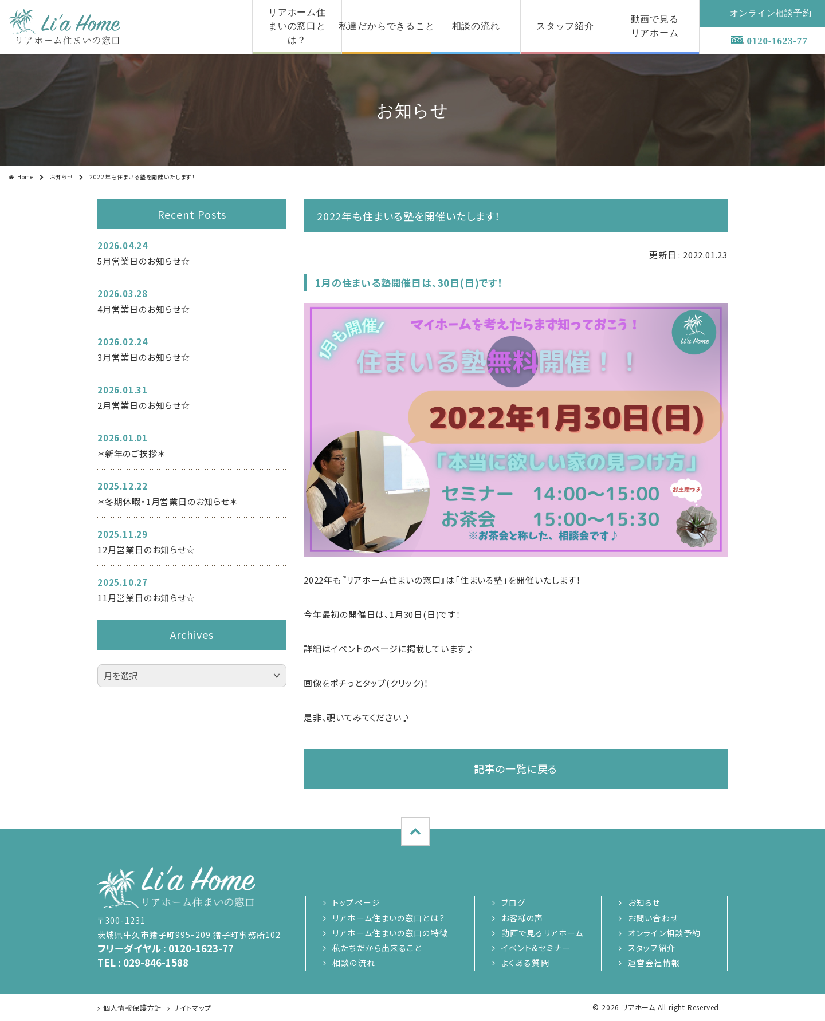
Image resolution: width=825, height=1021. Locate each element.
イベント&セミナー (536, 947)
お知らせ (61, 176)
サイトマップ (192, 1007)
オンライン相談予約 (664, 933)
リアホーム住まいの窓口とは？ (388, 918)
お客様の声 (522, 918)
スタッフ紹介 (651, 947)
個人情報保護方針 (132, 1007)
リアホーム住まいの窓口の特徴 (390, 933)
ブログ (513, 902)
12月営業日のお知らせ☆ (146, 549)
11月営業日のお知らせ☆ (146, 598)
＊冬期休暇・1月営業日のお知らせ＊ (167, 501)
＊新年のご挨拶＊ (130, 453)
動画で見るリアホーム (542, 933)
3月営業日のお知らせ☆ (143, 357)
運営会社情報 (654, 962)
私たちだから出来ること (377, 947)
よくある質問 (525, 962)
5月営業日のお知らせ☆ (143, 261)
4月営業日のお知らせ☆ (143, 309)
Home (25, 176)
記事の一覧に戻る (515, 768)
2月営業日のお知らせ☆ (143, 405)
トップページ (356, 902)
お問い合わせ (653, 918)
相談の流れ (353, 962)
